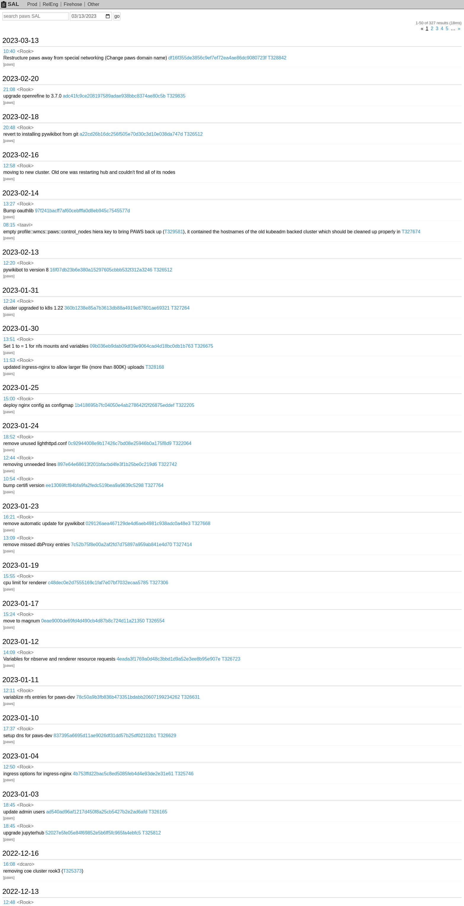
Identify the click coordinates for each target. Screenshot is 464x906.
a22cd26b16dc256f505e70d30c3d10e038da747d (131, 134)
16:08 (9, 864)
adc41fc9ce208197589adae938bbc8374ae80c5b (114, 95)
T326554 (155, 620)
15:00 (9, 398)
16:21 (9, 517)
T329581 (173, 231)
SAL (10, 4)
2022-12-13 (20, 891)
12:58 (9, 165)
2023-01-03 (20, 794)
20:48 (9, 127)
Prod (32, 4)
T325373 (72, 870)
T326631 (190, 697)
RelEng (50, 4)
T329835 (176, 95)
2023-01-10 (20, 718)
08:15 (9, 224)
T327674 (411, 231)
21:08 (9, 89)
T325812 (151, 832)
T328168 (154, 367)
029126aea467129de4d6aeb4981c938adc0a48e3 (138, 523)
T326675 (203, 346)
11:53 (9, 360)
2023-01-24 (20, 425)
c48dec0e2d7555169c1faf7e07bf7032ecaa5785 (98, 582)
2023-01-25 (20, 387)
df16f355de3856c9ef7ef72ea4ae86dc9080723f (217, 57)
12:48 (9, 902)
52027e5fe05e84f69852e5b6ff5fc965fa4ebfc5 (93, 832)
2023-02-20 (20, 78)
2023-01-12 (20, 641)
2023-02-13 (20, 252)
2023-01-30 (20, 328)
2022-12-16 (20, 853)
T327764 (154, 485)
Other (93, 4)
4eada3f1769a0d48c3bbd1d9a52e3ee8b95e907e (168, 658)
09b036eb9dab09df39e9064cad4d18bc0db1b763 (141, 346)
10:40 (9, 51)
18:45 (9, 805)
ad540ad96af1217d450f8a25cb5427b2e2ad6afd (96, 811)
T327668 (201, 523)
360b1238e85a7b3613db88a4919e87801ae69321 (117, 307)
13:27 (9, 203)
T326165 (158, 811)
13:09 (9, 538)
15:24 (9, 614)
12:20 (9, 263)
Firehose (73, 4)
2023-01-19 (20, 565)
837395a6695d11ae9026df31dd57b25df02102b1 (105, 735)
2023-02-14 (20, 193)
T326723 (231, 658)
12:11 (9, 690)
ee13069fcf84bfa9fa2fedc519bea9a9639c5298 (95, 485)
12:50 (9, 766)
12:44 (9, 457)
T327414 (182, 544)
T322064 (182, 443)
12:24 (9, 301)
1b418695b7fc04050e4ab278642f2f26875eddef (124, 405)
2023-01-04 (20, 756)
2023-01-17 (20, 603)
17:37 (9, 728)
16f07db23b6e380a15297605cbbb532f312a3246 (101, 269)
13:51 (9, 339)
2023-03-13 (20, 40)
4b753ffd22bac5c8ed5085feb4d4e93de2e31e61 (123, 773)
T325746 (184, 773)
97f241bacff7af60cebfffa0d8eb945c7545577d (82, 210)
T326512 (193, 134)
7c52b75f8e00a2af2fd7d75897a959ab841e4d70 (121, 544)
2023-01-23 (20, 506)
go (117, 16)
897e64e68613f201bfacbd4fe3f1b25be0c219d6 (107, 464)
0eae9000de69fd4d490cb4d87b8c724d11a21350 (93, 620)
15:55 (9, 576)
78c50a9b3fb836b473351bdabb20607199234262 (128, 697)
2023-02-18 (20, 116)
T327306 (159, 582)
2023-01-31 (20, 290)
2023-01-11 (20, 679)
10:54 (9, 478)
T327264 (180, 307)
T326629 (166, 735)
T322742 (167, 464)
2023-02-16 (20, 155)
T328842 (277, 57)
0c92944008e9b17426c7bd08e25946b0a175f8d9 (120, 443)
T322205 (185, 405)
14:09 (9, 652)
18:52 (9, 436)
